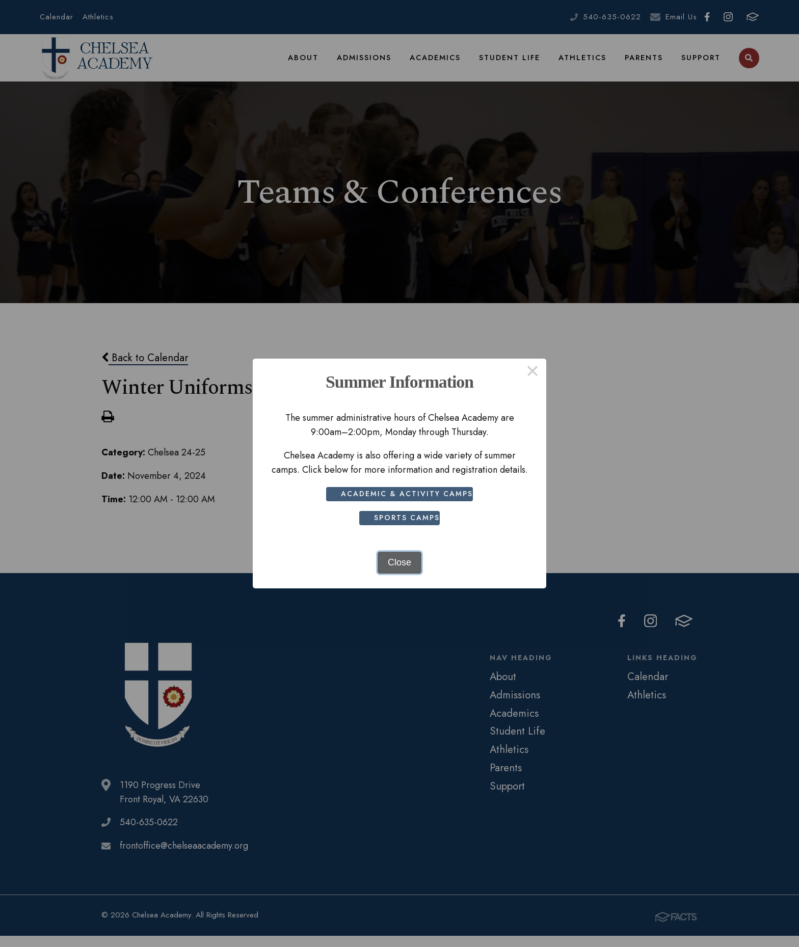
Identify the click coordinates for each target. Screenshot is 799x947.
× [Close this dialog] (532, 372)
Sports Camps (409, 517)
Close (399, 562)
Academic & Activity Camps (409, 494)
